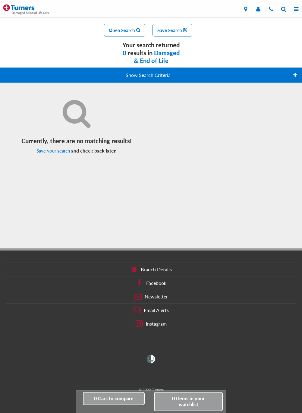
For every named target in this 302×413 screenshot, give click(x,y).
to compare (114, 398)
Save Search (172, 30)
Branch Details (151, 269)
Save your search (53, 150)
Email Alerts (151, 310)
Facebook (151, 283)
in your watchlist (188, 401)
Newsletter (151, 296)
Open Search (124, 30)
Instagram (151, 323)
